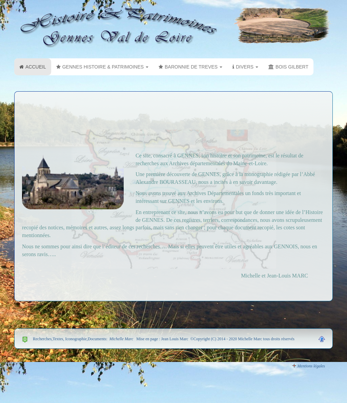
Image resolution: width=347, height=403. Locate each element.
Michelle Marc (121, 339)
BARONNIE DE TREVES (190, 67)
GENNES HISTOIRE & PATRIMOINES (102, 67)
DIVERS (245, 67)
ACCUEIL (32, 67)
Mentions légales (311, 366)
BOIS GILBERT (288, 67)
